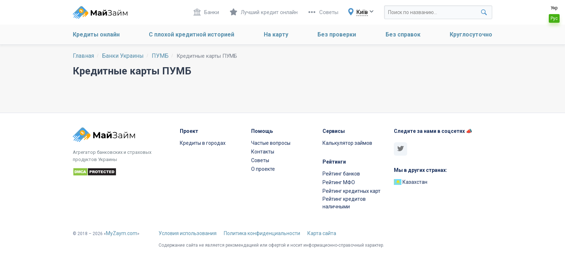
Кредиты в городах (203, 143)
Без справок (403, 34)
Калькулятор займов (347, 143)
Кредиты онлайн (96, 34)
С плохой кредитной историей (191, 34)
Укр (554, 7)
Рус (554, 18)
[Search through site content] (438, 12)
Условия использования (188, 233)
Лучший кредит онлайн (264, 12)
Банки (206, 12)
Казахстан (410, 182)
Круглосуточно (471, 34)
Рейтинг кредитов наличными (344, 202)
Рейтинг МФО (338, 182)
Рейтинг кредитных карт (351, 191)
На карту (276, 34)
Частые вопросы (270, 143)
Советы (323, 12)
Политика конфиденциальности (262, 233)
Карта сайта (321, 233)
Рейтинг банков (341, 174)
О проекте (263, 169)
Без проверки (336, 34)
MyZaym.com (121, 233)
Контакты (262, 152)
